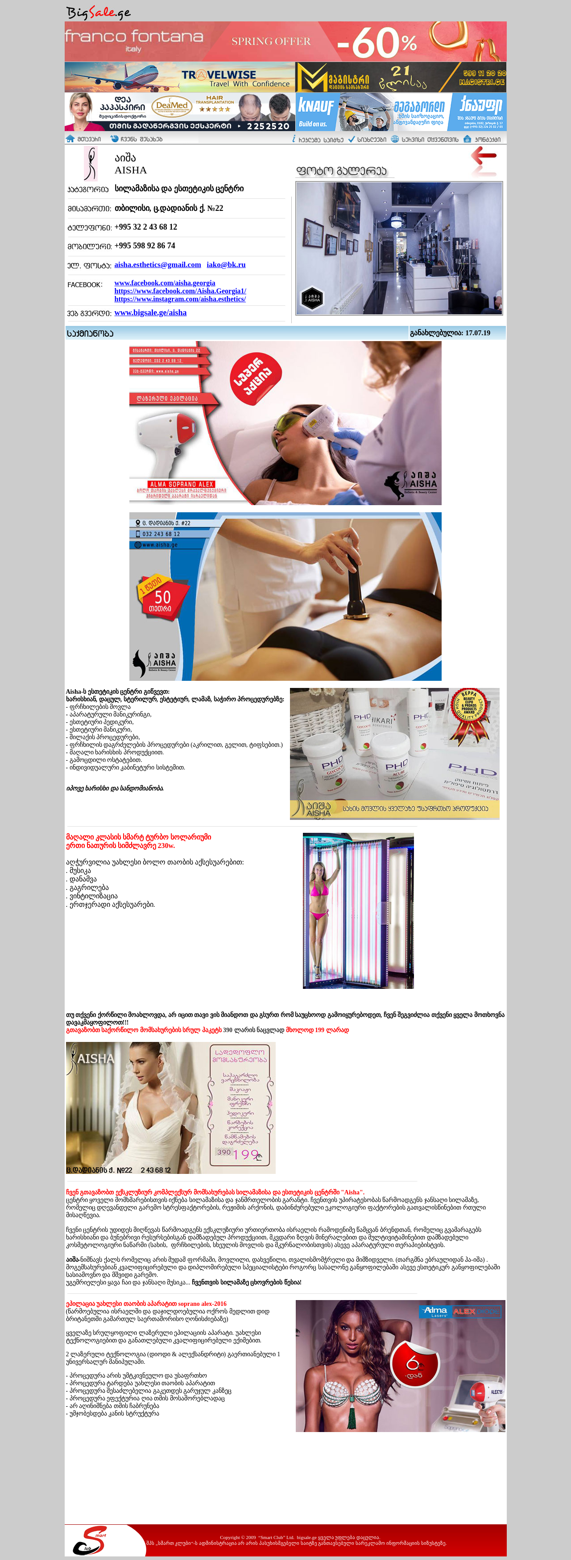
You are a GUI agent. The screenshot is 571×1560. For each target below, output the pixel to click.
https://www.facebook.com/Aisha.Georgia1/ (181, 291)
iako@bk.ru (226, 264)
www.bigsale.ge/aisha (151, 312)
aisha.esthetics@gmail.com (158, 264)
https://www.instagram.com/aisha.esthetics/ (180, 299)
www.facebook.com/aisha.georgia (165, 283)
